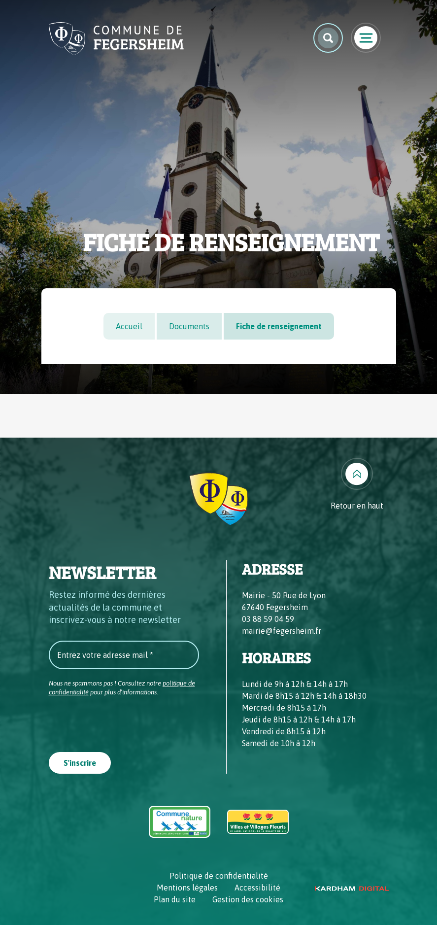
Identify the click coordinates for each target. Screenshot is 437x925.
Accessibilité (257, 887)
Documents (189, 326)
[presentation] (124, 721)
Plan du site (175, 899)
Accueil (129, 326)
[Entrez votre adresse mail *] (124, 655)
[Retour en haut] (357, 484)
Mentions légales (187, 887)
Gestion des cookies (247, 899)
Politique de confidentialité (218, 875)
